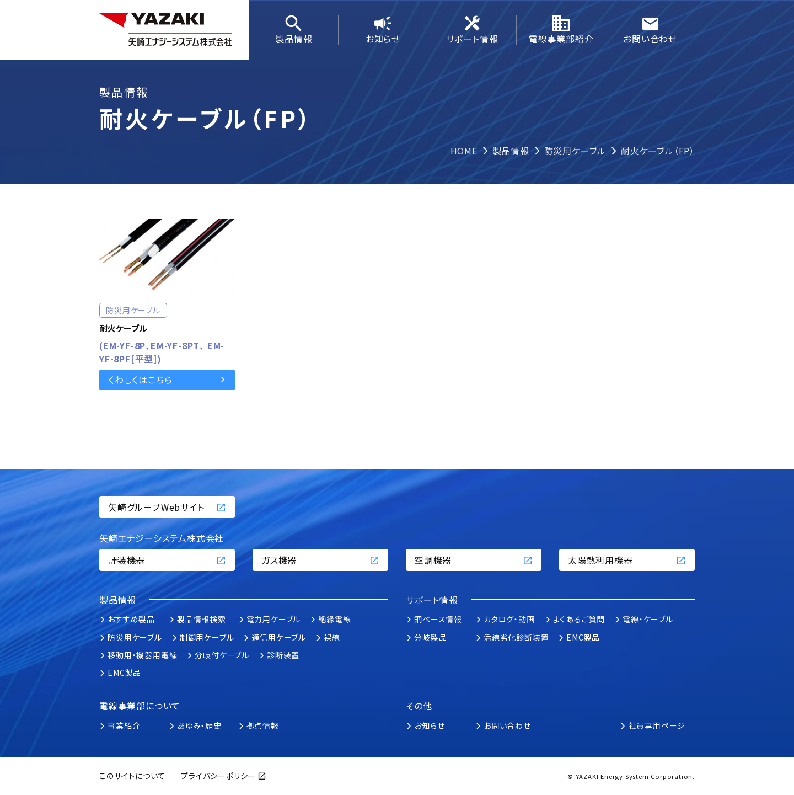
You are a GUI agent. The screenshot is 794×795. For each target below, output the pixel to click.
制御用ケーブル (207, 637)
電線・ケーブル (648, 619)
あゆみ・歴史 (199, 725)
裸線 (332, 637)
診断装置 (283, 654)
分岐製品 (430, 637)
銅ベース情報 (438, 619)
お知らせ (383, 29)
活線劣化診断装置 (516, 637)
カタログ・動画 (509, 619)
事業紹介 (124, 725)
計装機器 (167, 560)
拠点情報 (262, 725)
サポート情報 (472, 29)
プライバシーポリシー (218, 775)
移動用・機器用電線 (142, 654)
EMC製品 (124, 672)
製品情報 (294, 29)
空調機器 (474, 560)
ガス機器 (320, 560)
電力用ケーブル (273, 619)
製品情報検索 (201, 619)
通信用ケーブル (278, 637)
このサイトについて (132, 775)
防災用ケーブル (135, 637)
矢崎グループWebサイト (167, 507)
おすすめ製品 (131, 619)
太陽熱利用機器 (627, 560)
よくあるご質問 (579, 619)
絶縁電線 (334, 619)
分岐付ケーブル (222, 654)
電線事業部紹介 (561, 29)
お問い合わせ (650, 29)
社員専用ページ (657, 725)
